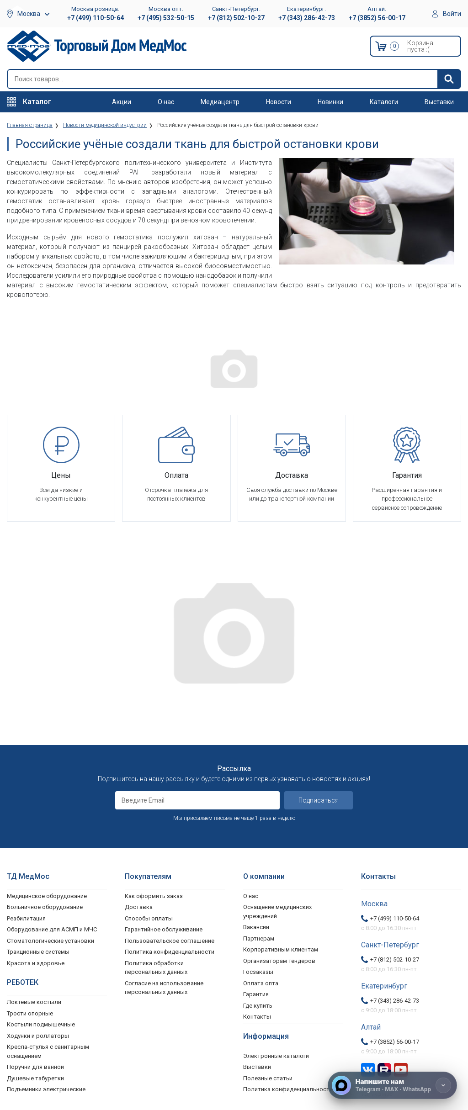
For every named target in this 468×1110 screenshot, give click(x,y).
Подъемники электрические (46, 1089)
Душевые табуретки (35, 1078)
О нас (166, 102)
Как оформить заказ (154, 896)
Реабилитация (26, 918)
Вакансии (256, 927)
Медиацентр (220, 102)
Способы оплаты (149, 918)
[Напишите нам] (392, 1085)
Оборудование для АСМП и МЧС (52, 929)
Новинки (330, 102)
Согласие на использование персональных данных (164, 988)
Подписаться (318, 800)
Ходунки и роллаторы (38, 1035)
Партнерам (258, 938)
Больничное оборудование (45, 907)
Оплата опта (260, 983)
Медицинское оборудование (47, 896)
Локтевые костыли (34, 1002)
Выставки (439, 102)
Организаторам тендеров (279, 960)
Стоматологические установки (50, 940)
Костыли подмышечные (41, 1024)
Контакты (257, 1016)
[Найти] (448, 79)
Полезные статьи (267, 1078)
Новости (278, 102)
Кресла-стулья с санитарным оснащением (48, 1051)
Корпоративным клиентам (280, 949)
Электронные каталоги (276, 1055)
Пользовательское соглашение (169, 940)
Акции (121, 102)
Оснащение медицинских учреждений (277, 912)
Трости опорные (30, 1013)
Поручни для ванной (35, 1066)
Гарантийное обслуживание (163, 929)
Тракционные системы (38, 951)
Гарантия (256, 994)
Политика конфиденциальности (169, 951)
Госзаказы (258, 971)
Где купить (257, 1005)
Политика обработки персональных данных (156, 968)
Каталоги (384, 102)
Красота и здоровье (35, 963)
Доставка (139, 907)
